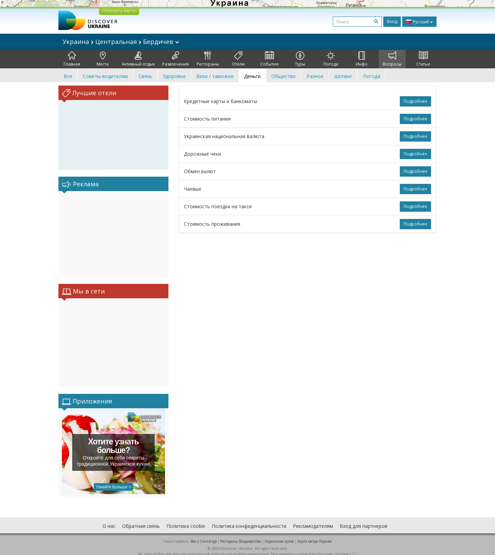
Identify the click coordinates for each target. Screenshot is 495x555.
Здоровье (174, 76)
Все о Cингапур (204, 534)
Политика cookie (185, 519)
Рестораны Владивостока (240, 534)
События (269, 59)
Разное (315, 76)
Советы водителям (105, 76)
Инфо (361, 59)
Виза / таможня (214, 76)
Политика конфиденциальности (249, 519)
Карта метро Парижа (315, 534)
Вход (392, 21)
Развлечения (175, 59)
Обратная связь (141, 519)
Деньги (252, 76)
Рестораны (208, 59)
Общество (283, 76)
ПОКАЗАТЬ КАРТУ (119, 10)
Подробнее (415, 101)
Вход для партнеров (363, 519)
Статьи (423, 59)
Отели (238, 59)
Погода (330, 59)
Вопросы (392, 59)
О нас (109, 519)
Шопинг (343, 76)
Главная (72, 59)
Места (103, 59)
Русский (419, 22)
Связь (145, 76)
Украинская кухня (279, 534)
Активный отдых (138, 59)
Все (68, 76)
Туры (300, 59)
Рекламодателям (313, 519)
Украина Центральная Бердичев (121, 41)
